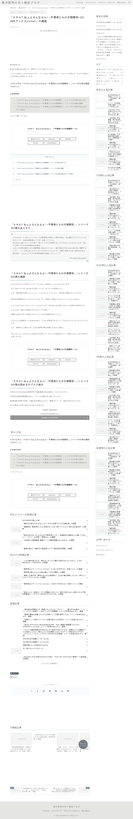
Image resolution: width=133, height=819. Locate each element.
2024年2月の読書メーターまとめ (109, 29)
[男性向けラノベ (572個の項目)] (104, 69)
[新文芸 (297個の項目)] (118, 69)
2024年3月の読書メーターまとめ (109, 22)
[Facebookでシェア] (38, 691)
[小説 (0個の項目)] (118, 81)
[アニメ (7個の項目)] (103, 78)
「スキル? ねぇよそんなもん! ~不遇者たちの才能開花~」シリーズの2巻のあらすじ (41, 162)
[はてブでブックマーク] (44, 691)
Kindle (68, 139)
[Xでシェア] (31, 691)
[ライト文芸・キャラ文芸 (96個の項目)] (109, 72)
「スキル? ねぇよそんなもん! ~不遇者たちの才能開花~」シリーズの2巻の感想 (40, 168)
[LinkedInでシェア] (62, 691)
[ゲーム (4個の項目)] (116, 78)
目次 (47, 156)
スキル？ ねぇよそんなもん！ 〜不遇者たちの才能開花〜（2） (53, 128)
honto (35, 143)
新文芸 (14, 677)
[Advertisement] (50, 47)
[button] (68, 691)
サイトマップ (101, 545)
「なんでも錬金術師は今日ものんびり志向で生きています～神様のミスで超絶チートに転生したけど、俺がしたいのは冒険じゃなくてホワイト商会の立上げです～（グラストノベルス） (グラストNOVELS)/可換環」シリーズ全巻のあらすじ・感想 (109, 46)
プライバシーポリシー (104, 550)
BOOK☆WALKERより (80, 258)
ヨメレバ (37, 131)
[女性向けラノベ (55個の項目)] (104, 75)
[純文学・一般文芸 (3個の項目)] (105, 81)
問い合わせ (100, 554)
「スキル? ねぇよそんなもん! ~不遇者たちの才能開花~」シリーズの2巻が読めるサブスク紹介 (44, 174)
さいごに (18, 179)
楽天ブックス (35, 139)
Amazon (52, 139)
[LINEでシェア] (50, 691)
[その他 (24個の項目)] (118, 75)
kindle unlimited (50, 409)
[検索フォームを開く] (129, 2)
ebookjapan (52, 143)
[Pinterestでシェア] (56, 691)
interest (14, 673)
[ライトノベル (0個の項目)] (109, 84)
